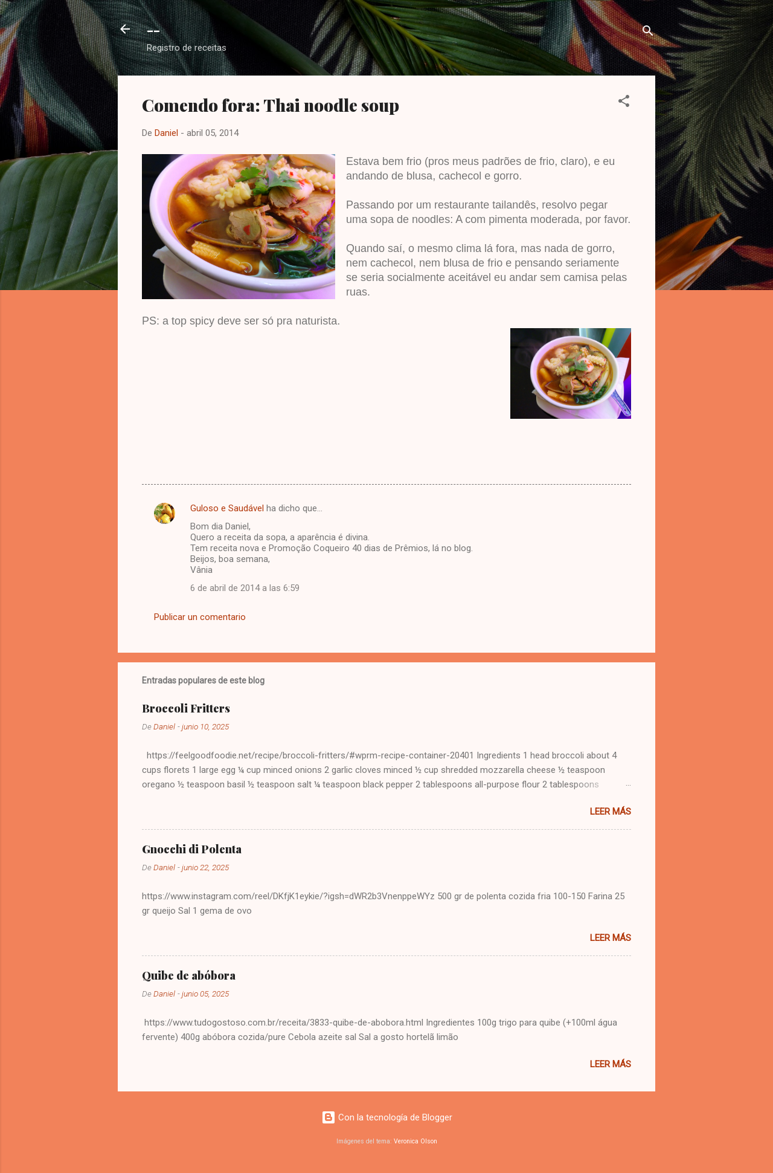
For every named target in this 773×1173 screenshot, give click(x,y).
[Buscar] (648, 33)
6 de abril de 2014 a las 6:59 (245, 588)
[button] (624, 103)
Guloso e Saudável (227, 508)
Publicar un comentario (200, 617)
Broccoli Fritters (186, 708)
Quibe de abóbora (189, 975)
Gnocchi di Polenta (192, 849)
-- (153, 29)
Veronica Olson (415, 1141)
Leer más (610, 811)
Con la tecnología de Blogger (386, 1117)
